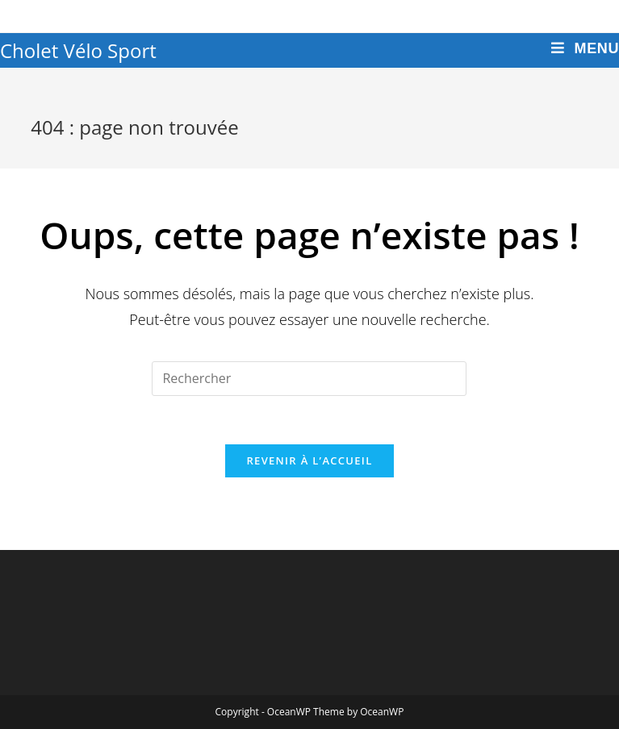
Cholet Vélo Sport (78, 50)
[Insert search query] (309, 378)
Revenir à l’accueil (309, 460)
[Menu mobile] (585, 49)
